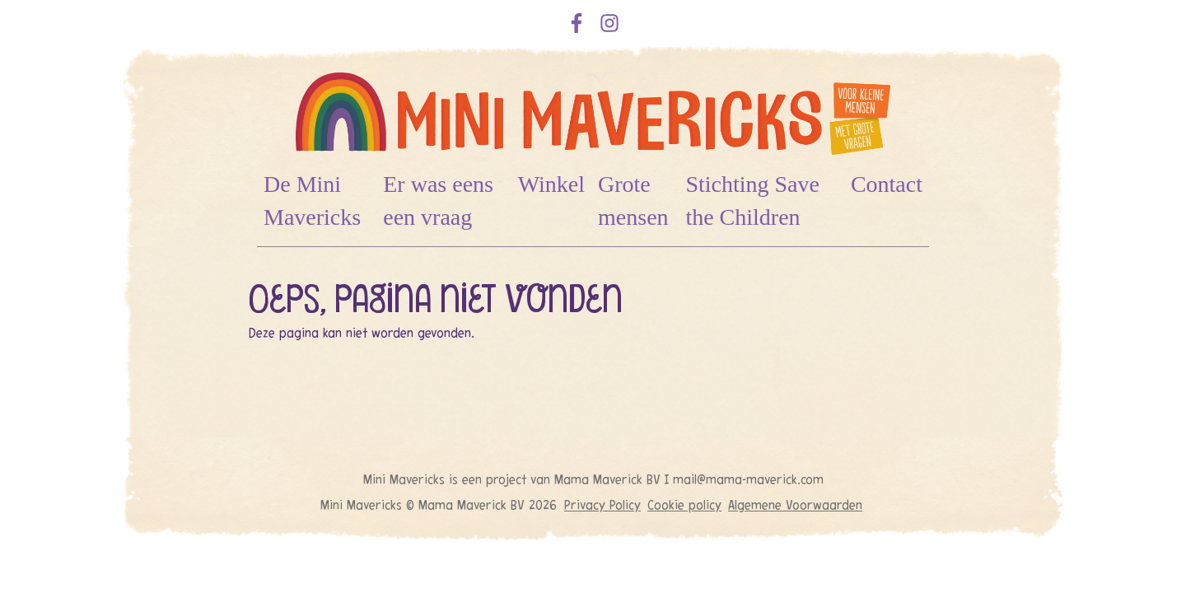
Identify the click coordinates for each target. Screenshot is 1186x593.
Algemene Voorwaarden (795, 504)
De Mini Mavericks (312, 200)
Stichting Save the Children (752, 200)
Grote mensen (633, 200)
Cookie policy (684, 504)
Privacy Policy (602, 504)
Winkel (551, 184)
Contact (886, 184)
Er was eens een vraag (438, 200)
